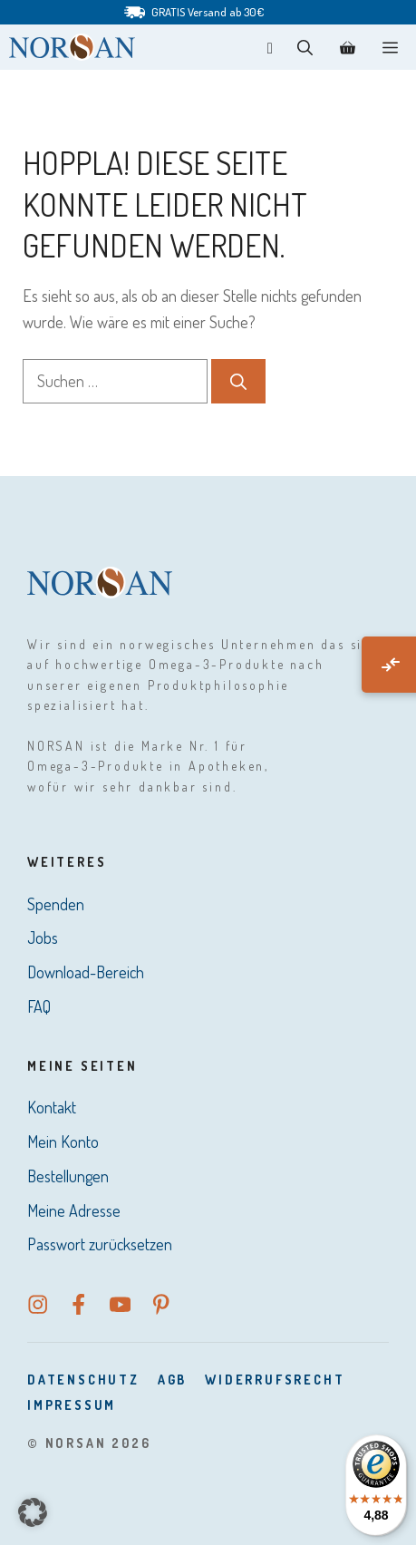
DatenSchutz (83, 1379)
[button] (305, 47)
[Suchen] (238, 381)
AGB (172, 1379)
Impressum (71, 1405)
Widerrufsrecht (274, 1379)
